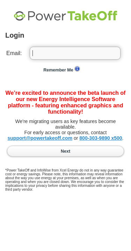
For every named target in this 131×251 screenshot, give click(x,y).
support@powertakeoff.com (40, 138)
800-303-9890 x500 (100, 138)
